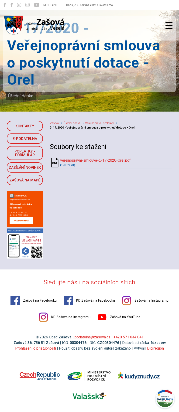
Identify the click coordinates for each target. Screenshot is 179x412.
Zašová (54, 123)
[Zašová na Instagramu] (19, 5)
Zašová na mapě (24, 180)
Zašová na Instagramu (145, 300)
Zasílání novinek (25, 167)
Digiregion (155, 348)
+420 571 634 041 (129, 337)
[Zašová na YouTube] (36, 5)
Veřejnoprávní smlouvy (99, 123)
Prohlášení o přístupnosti (35, 348)
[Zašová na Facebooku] (4, 5)
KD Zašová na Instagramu (64, 317)
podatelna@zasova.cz (92, 337)
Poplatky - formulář (24, 153)
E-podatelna (25, 138)
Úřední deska (71, 123)
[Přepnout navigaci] (169, 25)
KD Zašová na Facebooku (89, 300)
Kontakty (24, 126)
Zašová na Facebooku (33, 300)
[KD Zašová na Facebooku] (11, 5)
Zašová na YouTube (118, 317)
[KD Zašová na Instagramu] (27, 5)
